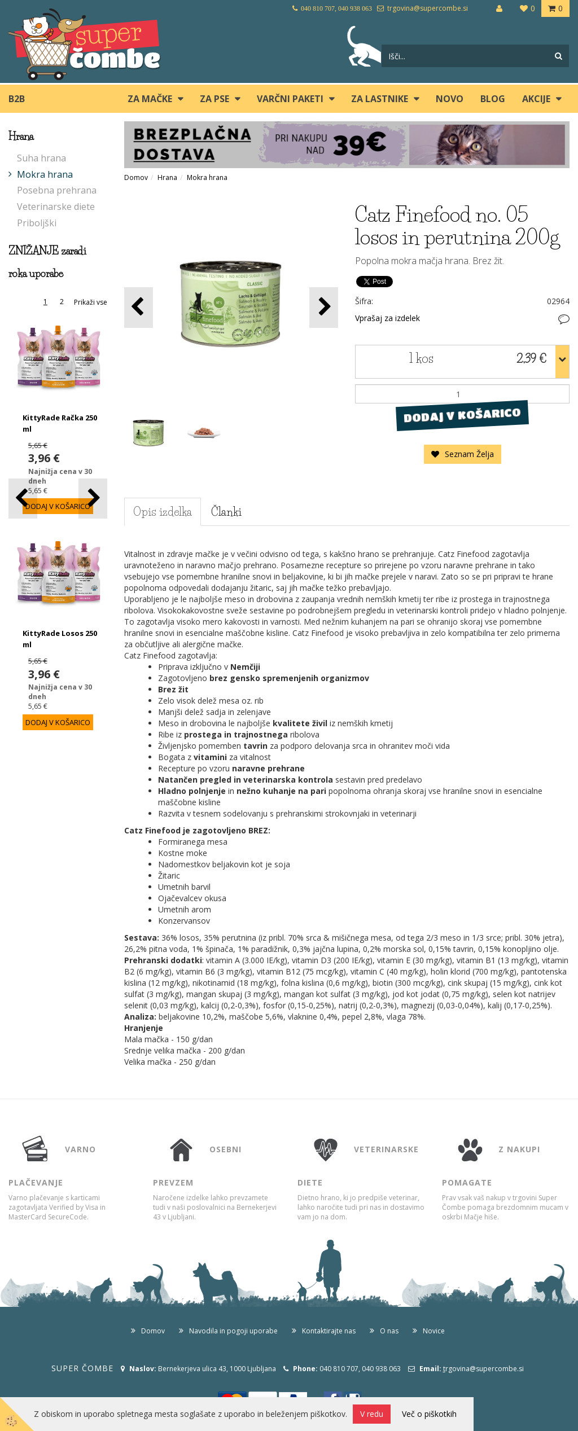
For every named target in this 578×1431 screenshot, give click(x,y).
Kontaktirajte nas (329, 1331)
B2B (16, 99)
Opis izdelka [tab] (162, 512)
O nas (389, 1331)
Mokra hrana (45, 174)
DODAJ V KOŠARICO (463, 415)
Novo (449, 99)
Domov (136, 177)
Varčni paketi (290, 99)
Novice (434, 1331)
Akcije (536, 99)
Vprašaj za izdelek (387, 318)
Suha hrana (41, 158)
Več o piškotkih (429, 1413)
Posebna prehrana (57, 190)
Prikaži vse (90, 302)
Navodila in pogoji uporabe (233, 1331)
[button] (92, 499)
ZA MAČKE (150, 99)
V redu (371, 1413)
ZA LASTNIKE (379, 99)
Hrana (167, 177)
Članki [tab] (226, 512)
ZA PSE (214, 99)
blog (492, 99)
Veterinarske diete (56, 206)
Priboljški (36, 223)
